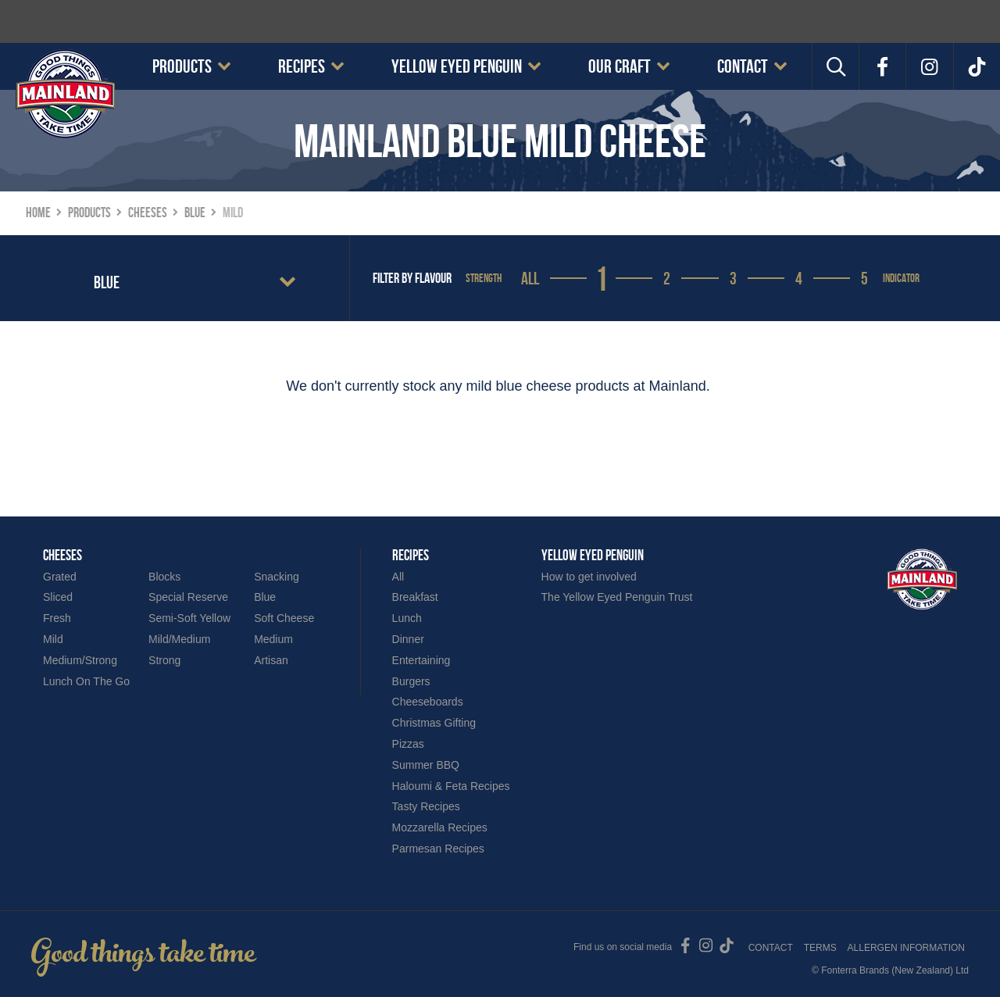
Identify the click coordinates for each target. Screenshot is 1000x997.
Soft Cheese (284, 618)
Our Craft (619, 66)
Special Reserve (188, 597)
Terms (820, 947)
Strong (164, 660)
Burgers (411, 681)
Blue (265, 597)
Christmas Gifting (434, 722)
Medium (273, 639)
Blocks (164, 576)
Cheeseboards (427, 701)
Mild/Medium (179, 639)
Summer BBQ (425, 765)
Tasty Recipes (426, 806)
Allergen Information (906, 947)
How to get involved (589, 576)
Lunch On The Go (86, 681)
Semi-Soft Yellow (189, 618)
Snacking (276, 576)
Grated (60, 576)
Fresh (57, 618)
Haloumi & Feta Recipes (451, 786)
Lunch (407, 618)
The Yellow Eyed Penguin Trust (617, 597)
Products (182, 66)
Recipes (301, 66)
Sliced (58, 597)
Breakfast (415, 597)
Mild (53, 639)
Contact (742, 66)
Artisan (271, 660)
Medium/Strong (80, 660)
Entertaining (421, 660)
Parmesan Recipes (438, 848)
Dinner (408, 639)
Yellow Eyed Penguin (456, 66)
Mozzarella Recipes (440, 827)
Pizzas (408, 744)
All (530, 278)
